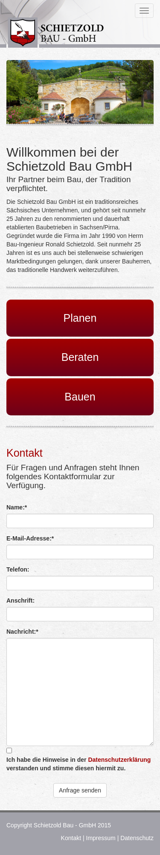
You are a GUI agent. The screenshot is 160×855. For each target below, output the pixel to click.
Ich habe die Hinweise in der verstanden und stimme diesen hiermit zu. (78, 764)
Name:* (16, 507)
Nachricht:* (22, 631)
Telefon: (17, 569)
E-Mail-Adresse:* (30, 538)
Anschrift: (20, 600)
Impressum (101, 838)
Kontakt (71, 838)
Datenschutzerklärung (119, 759)
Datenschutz (137, 838)
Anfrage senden (80, 790)
